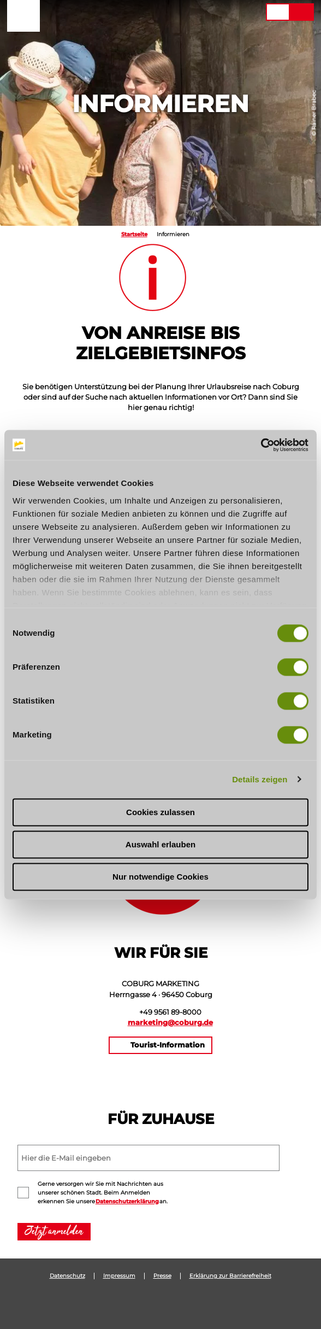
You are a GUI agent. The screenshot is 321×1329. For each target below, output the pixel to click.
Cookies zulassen (160, 812)
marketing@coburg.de (170, 1022)
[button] (191, 12)
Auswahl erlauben (160, 844)
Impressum (119, 1276)
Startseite (134, 234)
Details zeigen (259, 779)
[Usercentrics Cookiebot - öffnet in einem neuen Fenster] (260, 445)
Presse (162, 1276)
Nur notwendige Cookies (160, 876)
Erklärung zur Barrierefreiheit (230, 1276)
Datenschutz (67, 1276)
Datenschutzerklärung (127, 1201)
